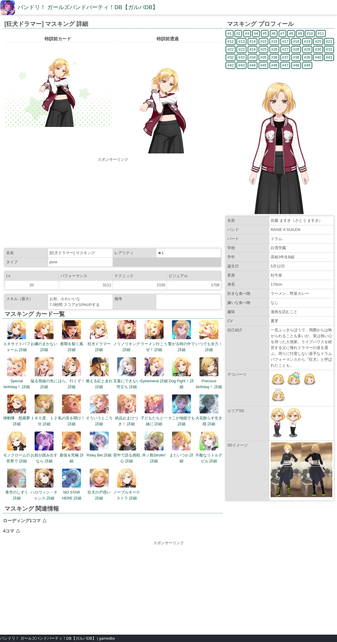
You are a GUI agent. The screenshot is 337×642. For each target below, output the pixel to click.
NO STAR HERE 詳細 (71, 484)
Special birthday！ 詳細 (17, 373)
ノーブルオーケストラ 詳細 (126, 484)
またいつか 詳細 (182, 447)
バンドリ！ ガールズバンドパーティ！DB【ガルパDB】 (88, 7)
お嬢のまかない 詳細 (44, 336)
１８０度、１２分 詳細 (44, 410)
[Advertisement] (112, 204)
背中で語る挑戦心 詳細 (126, 447)
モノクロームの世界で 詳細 (16, 447)
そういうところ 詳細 (99, 410)
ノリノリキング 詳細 (126, 336)
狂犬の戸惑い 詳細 (99, 484)
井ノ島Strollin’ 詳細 (154, 447)
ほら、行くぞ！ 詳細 (71, 373)
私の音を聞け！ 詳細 (71, 410)
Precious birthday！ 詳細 (209, 373)
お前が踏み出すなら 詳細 (44, 447)
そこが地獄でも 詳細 (181, 410)
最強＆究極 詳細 (72, 447)
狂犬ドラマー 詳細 (99, 336)
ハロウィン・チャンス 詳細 (44, 484)
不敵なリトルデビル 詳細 (208, 447)
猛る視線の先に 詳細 (44, 373)
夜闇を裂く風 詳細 (71, 336)
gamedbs (107, 638)
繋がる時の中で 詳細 (181, 336)
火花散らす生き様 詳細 (208, 410)
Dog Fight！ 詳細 (181, 373)
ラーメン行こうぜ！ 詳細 (154, 336)
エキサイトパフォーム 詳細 (16, 336)
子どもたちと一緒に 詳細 (154, 410)
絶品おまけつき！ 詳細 (126, 410)
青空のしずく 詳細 (16, 484)
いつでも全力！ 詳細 (208, 336)
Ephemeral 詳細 (153, 370)
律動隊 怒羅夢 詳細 (16, 410)
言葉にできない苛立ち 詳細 (126, 373)
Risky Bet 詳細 (99, 444)
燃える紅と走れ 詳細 (99, 373)
